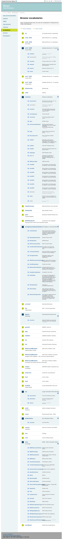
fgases (27, 314)
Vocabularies (6, 30)
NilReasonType (33, 161)
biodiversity (28, 88)
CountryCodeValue (34, 251)
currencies (32, 117)
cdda (26, 92)
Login (47, 1)
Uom (31, 491)
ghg (26, 331)
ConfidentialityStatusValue (36, 465)
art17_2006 (28, 48)
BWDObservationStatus (35, 447)
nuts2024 (32, 188)
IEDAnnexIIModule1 (31, 348)
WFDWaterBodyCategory (36, 513)
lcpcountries (33, 395)
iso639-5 (32, 148)
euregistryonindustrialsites (33, 227)
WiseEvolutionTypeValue (36, 517)
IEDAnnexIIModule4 (31, 360)
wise (26, 442)
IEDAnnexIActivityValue (35, 267)
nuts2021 (32, 184)
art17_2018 (28, 82)
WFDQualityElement (35, 510)
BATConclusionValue (35, 243)
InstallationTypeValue (35, 272)
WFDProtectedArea (34, 507)
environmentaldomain (35, 124)
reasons (32, 68)
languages (32, 152)
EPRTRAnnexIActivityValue (36, 260)
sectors (31, 403)
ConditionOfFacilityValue (36, 246)
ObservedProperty (34, 481)
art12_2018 (28, 42)
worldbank (28, 525)
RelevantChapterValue (35, 294)
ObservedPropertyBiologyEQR (36, 484)
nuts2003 (32, 164)
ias (26, 340)
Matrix (31, 475)
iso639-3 (32, 145)
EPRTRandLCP (30, 220)
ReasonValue (33, 288)
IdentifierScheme (34, 472)
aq (26, 33)
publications (29, 418)
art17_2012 (28, 76)
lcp (26, 391)
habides (27, 335)
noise (27, 414)
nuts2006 (32, 168)
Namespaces (6, 35)
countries (32, 61)
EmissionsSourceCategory (36, 469)
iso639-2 (32, 139)
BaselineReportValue (35, 237)
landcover (28, 372)
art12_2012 (28, 37)
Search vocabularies (27, 28)
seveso (27, 427)
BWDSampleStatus (34, 454)
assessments (33, 101)
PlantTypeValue (33, 284)
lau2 (26, 381)
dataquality (28, 210)
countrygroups (33, 114)
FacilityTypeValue (34, 264)
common (28, 97)
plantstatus (32, 398)
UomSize (32, 498)
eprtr (26, 214)
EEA (10, 1)
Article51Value (33, 230)
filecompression (34, 135)
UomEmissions (33, 494)
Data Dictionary (15, 12)
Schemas (5, 27)
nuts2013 (32, 176)
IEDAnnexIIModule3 (31, 354)
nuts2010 (32, 172)
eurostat (27, 304)
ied (26, 344)
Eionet (9, 12)
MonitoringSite (33, 478)
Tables (4, 21)
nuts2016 (32, 180)
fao (26, 308)
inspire (27, 366)
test (26, 433)
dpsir (31, 121)
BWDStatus (32, 458)
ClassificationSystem (35, 461)
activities (32, 53)
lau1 (26, 377)
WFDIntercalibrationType (36, 504)
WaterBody (32, 501)
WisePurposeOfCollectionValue (36, 520)
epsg (31, 131)
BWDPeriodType (34, 451)
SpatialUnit (32, 488)
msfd (26, 408)
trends (31, 71)
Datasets (5, 18)
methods (32, 64)
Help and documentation (9, 15)
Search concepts (38, 28)
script (31, 196)
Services (5, 33)
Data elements (7, 24)
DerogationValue (34, 255)
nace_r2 (32, 155)
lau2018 (27, 385)
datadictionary (29, 206)
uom (26, 437)
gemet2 (27, 327)
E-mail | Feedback (8, 534)
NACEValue (32, 275)
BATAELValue (33, 240)
